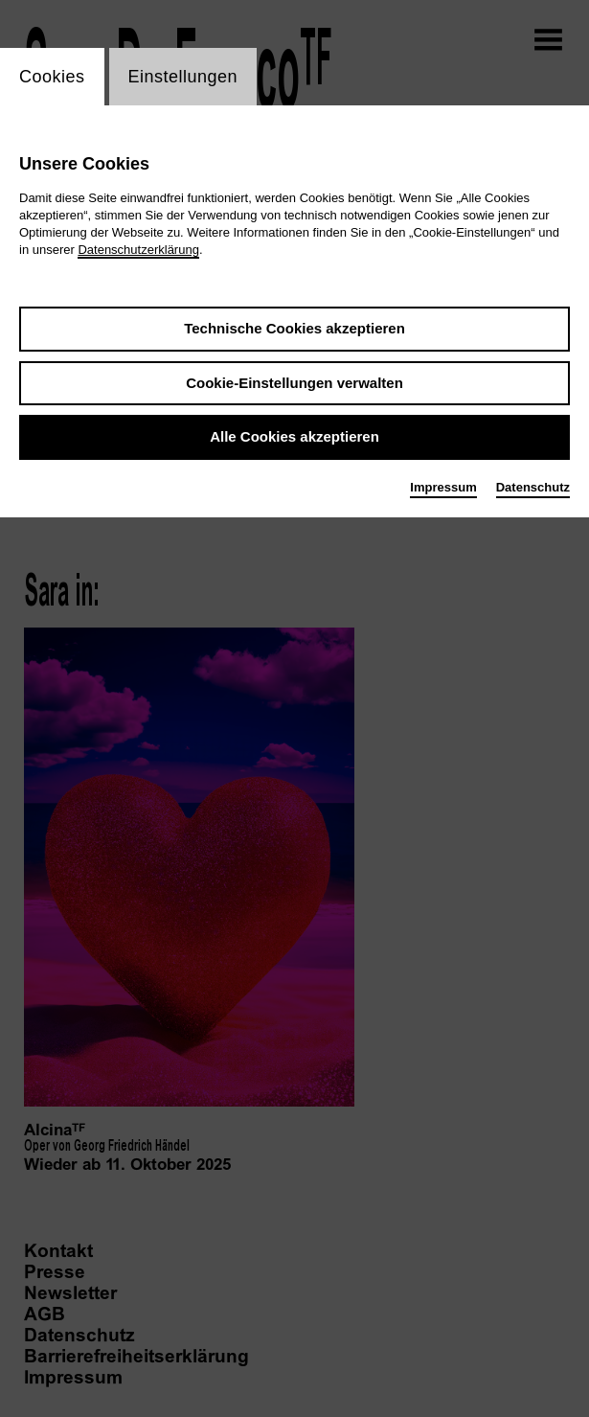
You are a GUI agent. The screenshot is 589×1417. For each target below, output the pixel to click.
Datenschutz (533, 487)
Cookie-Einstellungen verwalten (294, 383)
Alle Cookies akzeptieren (294, 436)
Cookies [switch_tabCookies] (52, 76)
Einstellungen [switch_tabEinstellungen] (183, 76)
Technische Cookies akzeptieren (294, 328)
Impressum (443, 487)
